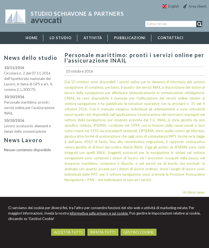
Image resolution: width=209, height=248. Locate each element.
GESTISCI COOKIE (138, 232)
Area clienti (197, 6)
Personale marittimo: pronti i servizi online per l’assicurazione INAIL (29, 107)
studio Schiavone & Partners (77, 13)
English (170, 6)
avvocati (46, 20)
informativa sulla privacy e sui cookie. (99, 213)
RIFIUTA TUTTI (102, 232)
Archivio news (194, 192)
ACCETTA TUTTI (68, 232)
